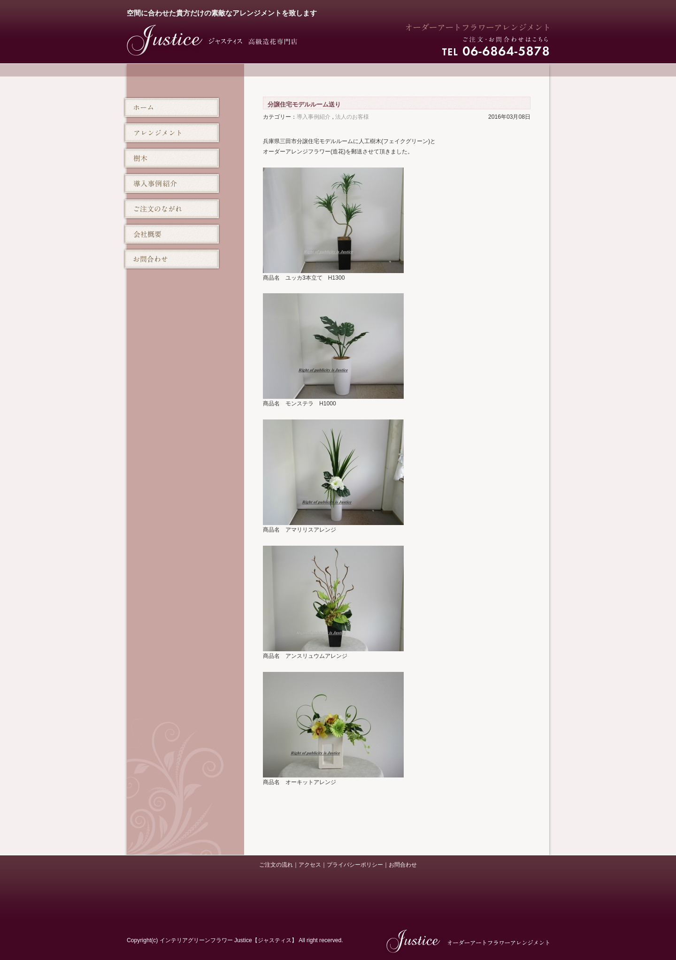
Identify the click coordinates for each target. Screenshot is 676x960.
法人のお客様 (352, 117)
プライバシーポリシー (355, 864)
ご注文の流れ (276, 864)
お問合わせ (403, 864)
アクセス (310, 864)
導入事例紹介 (313, 117)
